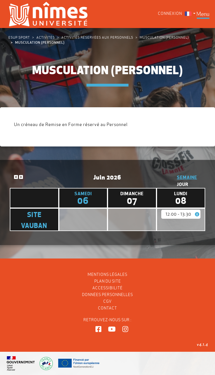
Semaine (187, 177)
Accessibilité (107, 287)
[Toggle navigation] (202, 14)
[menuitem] (190, 13)
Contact (107, 308)
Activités (45, 37)
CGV (107, 301)
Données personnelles (107, 294)
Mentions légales (107, 274)
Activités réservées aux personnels (97, 37)
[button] (98, 329)
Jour (182, 184)
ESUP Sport (19, 37)
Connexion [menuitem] (170, 13)
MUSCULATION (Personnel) (164, 37)
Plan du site (107, 281)
